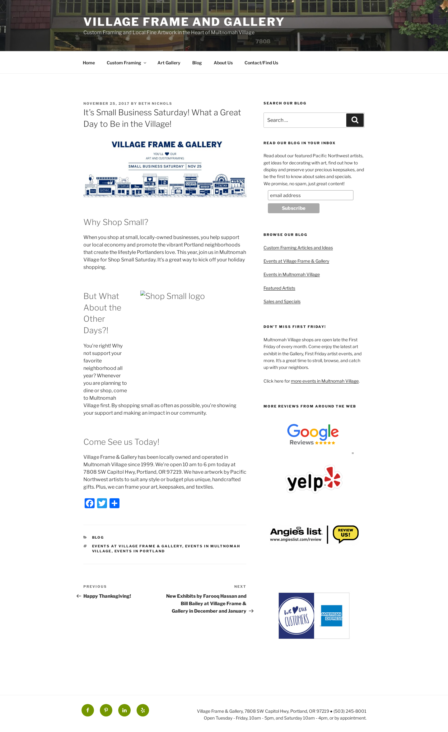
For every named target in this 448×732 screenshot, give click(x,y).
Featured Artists (279, 288)
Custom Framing (127, 62)
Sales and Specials (282, 301)
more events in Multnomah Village (325, 381)
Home (89, 62)
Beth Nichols (155, 103)
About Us (223, 62)
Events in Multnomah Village (292, 274)
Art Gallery (168, 62)
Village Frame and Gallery (184, 22)
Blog (197, 62)
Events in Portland (139, 551)
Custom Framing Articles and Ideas (298, 247)
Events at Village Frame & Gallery (137, 546)
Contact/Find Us (261, 62)
